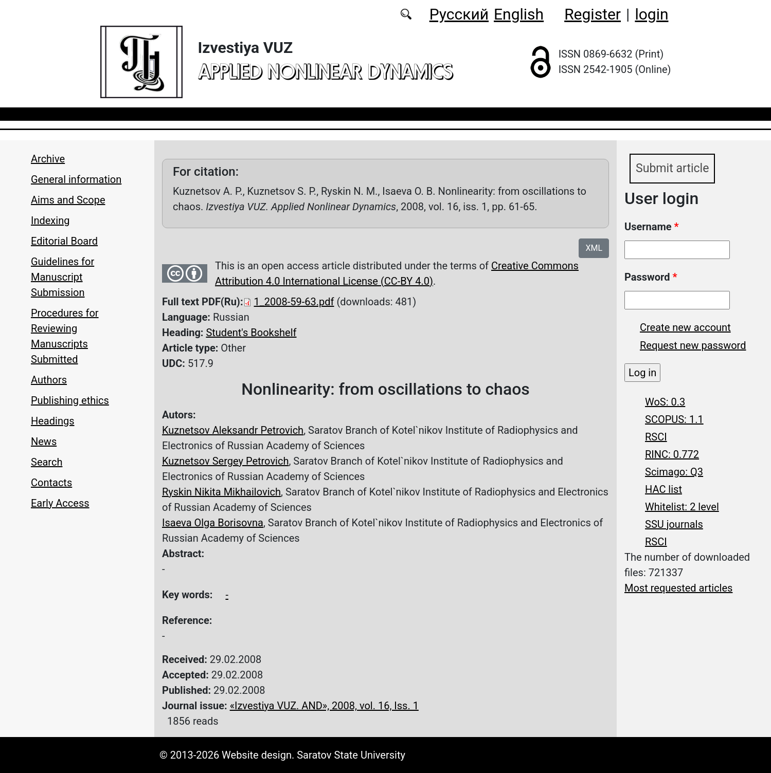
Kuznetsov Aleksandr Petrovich (232, 430)
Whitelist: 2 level (682, 507)
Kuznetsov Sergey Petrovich (225, 461)
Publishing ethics (70, 400)
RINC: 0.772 (672, 455)
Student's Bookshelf (251, 332)
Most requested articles (678, 588)
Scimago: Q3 (674, 472)
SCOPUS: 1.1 (674, 420)
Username (651, 227)
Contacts (51, 482)
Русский (459, 14)
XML (593, 248)
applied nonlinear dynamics (325, 71)
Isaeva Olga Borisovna (212, 523)
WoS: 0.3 (665, 402)
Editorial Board (64, 241)
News (44, 441)
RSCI (656, 437)
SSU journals (674, 525)
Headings (53, 421)
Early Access (60, 503)
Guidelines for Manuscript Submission (62, 277)
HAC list (663, 490)
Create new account (685, 328)
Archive (48, 159)
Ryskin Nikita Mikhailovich (221, 492)
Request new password (693, 346)
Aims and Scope (68, 200)
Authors (49, 380)
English (519, 14)
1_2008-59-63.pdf (294, 302)
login (651, 14)
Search (46, 462)
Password (650, 277)
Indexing (50, 220)
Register (592, 14)
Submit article (674, 169)
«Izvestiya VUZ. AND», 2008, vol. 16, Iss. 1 (324, 706)
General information (76, 179)
